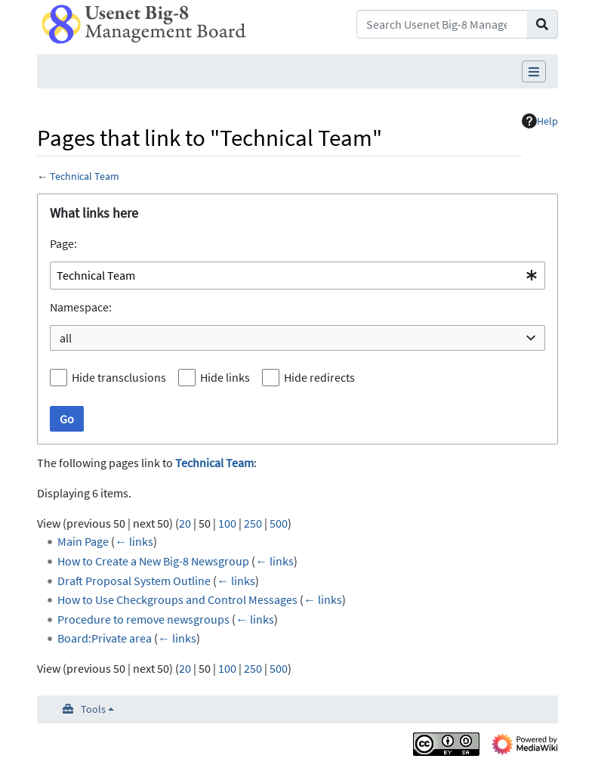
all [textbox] (66, 337)
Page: (63, 243)
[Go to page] (542, 24)
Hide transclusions (119, 377)
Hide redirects (319, 377)
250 (253, 523)
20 (185, 523)
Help (540, 121)
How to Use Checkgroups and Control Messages (177, 599)
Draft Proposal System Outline (134, 580)
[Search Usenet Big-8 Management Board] (442, 24)
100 (227, 523)
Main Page (83, 541)
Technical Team (84, 176)
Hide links (225, 377)
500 (279, 523)
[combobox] (297, 276)
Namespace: (81, 306)
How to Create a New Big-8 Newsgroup (153, 560)
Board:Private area (104, 638)
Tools (93, 709)
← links (134, 541)
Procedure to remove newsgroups (143, 619)
